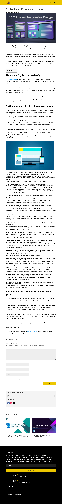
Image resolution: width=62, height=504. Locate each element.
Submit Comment (50, 384)
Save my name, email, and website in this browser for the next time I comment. (29, 379)
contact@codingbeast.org (24, 477)
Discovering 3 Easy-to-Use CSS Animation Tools (42, 436)
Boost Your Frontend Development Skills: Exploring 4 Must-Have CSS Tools (17, 436)
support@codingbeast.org (24, 482)
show (14, 70)
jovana (9, 12)
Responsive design (11, 79)
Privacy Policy (9, 498)
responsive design (32, 331)
